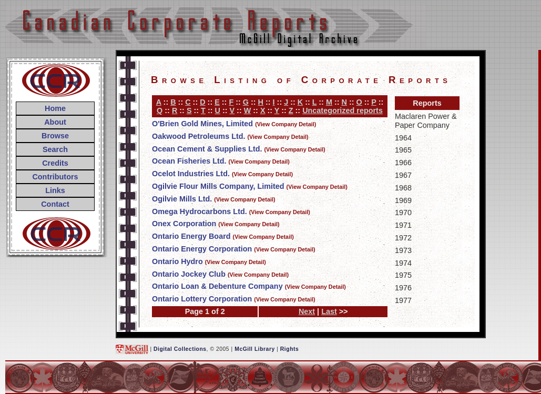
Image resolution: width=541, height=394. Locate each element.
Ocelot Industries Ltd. (191, 173)
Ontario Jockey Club (189, 274)
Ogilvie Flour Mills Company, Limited (218, 186)
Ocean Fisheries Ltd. (189, 161)
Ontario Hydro (177, 261)
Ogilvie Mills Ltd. (182, 199)
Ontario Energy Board (191, 236)
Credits (55, 163)
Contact (55, 204)
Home (55, 108)
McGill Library (254, 349)
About (55, 122)
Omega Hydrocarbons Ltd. (199, 211)
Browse (55, 136)
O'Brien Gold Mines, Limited (202, 123)
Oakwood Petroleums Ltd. (199, 136)
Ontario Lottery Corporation (202, 299)
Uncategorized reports (342, 110)
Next (307, 311)
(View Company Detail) (285, 124)
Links (55, 190)
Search (55, 149)
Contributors (55, 177)
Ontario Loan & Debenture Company (217, 286)
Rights (289, 349)
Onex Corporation (184, 223)
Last (329, 311)
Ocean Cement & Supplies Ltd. (207, 149)
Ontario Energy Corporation (202, 249)
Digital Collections (180, 349)
